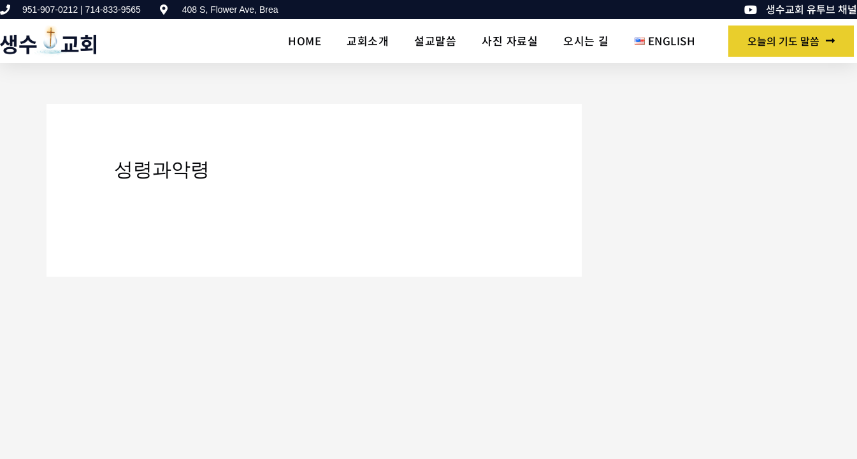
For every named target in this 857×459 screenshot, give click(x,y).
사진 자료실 (510, 40)
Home (304, 40)
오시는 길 (586, 40)
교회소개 (368, 40)
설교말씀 (435, 40)
